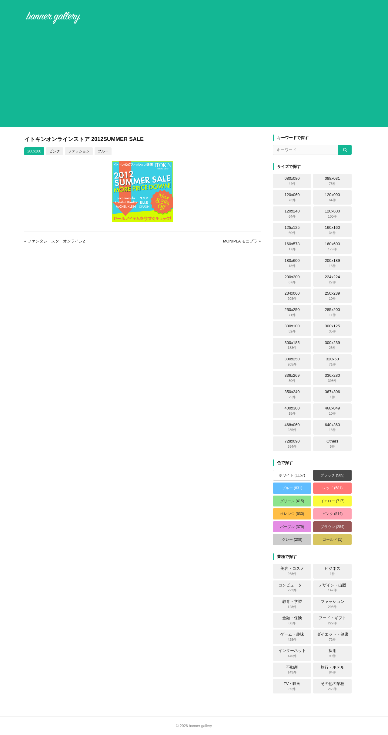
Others (332, 444)
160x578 (292, 246)
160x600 (332, 246)
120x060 (292, 197)
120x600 (332, 214)
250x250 (292, 312)
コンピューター (292, 588)
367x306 (332, 394)
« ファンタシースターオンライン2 (54, 241)
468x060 (292, 427)
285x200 (332, 312)
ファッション (79, 151)
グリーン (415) (292, 501)
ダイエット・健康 (332, 637)
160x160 (332, 230)
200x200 (34, 151)
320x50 (332, 361)
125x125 (292, 230)
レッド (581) (332, 488)
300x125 (332, 328)
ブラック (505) (332, 475)
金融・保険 (292, 620)
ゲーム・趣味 (292, 637)
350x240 (292, 394)
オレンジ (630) (292, 514)
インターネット (292, 653)
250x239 (332, 296)
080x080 (292, 181)
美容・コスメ (292, 571)
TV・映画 (292, 686)
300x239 (332, 345)
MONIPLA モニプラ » (242, 241)
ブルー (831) (292, 488)
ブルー (103, 151)
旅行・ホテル (332, 670)
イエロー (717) (332, 501)
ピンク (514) (332, 514)
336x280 (332, 378)
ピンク (54, 151)
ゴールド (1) (333, 539)
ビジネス (332, 571)
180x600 (292, 263)
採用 (332, 653)
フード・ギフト (332, 620)
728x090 (292, 444)
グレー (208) (292, 539)
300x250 (292, 361)
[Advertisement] (194, 77)
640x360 (332, 427)
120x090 (332, 197)
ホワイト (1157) (292, 475)
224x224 (332, 279)
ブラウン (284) (332, 527)
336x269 (292, 378)
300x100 (292, 328)
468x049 (332, 411)
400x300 (292, 411)
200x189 (332, 263)
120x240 (292, 214)
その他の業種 (332, 686)
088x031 (332, 181)
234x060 (292, 296)
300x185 (292, 345)
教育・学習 (292, 604)
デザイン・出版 (332, 588)
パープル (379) (292, 527)
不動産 (292, 670)
